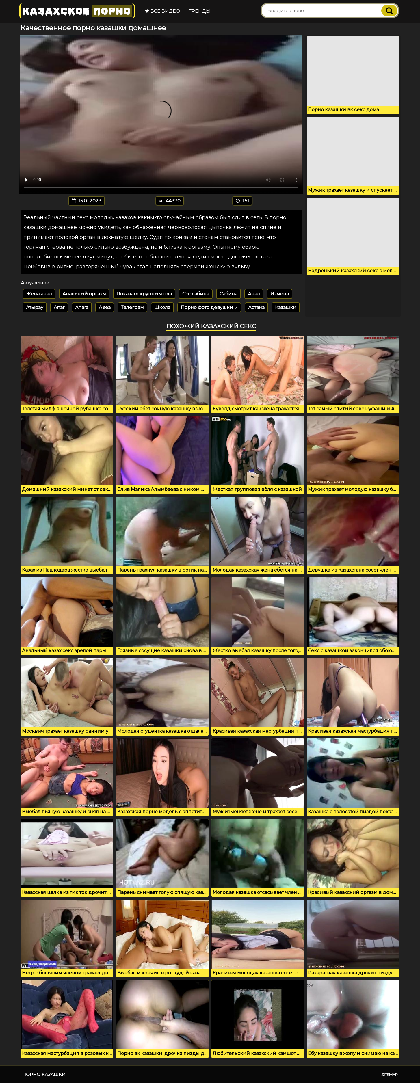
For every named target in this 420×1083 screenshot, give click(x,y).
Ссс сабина (195, 294)
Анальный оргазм (84, 294)
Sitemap (389, 1074)
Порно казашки (44, 1074)
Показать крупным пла (144, 294)
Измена (279, 294)
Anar (59, 307)
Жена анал (39, 294)
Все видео (162, 11)
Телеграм (132, 307)
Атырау (34, 307)
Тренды (200, 11)
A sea (105, 307)
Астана (256, 307)
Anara (81, 307)
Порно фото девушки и (209, 307)
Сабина (228, 294)
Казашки (285, 307)
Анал (254, 294)
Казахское (77, 10)
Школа (162, 307)
